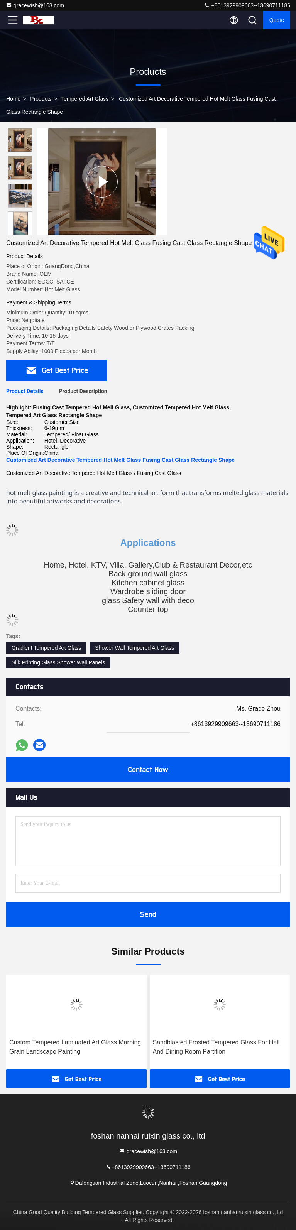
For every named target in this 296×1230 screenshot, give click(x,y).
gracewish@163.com (35, 5)
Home (13, 99)
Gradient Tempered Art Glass (46, 648)
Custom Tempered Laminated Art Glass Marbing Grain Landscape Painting (75, 1047)
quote (276, 20)
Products (40, 99)
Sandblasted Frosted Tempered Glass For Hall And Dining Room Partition (216, 1047)
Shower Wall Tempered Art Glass (134, 648)
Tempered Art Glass (84, 99)
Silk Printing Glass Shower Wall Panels (58, 662)
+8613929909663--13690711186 (247, 5)
